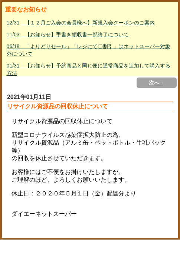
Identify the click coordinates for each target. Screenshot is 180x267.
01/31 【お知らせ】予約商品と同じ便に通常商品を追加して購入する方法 (88, 69)
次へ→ (156, 83)
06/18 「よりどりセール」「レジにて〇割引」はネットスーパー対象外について (88, 50)
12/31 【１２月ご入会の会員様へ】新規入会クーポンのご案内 (81, 23)
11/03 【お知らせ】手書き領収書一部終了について (68, 34)
